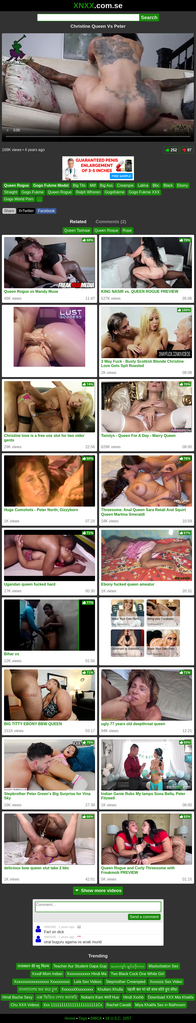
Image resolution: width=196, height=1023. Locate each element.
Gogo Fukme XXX (144, 192)
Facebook (46, 211)
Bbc (156, 185)
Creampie (125, 185)
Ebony (182, 185)
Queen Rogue (16, 185)
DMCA (96, 1018)
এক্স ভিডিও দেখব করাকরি (57, 997)
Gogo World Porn (18, 199)
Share (9, 211)
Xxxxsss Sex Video (166, 982)
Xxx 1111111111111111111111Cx (72, 1005)
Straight (10, 192)
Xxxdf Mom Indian (47, 974)
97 (186, 150)
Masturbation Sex (163, 966)
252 (171, 150)
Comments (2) (110, 221)
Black (168, 185)
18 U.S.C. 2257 (118, 1018)
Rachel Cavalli (118, 1005)
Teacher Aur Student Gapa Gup (80, 966)
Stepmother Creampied (125, 982)
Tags (83, 1018)
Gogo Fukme (32, 192)
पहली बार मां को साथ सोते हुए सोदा (152, 989)
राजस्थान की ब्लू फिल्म (33, 966)
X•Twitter (26, 211)
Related (78, 221)
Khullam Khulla (110, 989)
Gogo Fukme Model (51, 185)
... (39, 199)
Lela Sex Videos (87, 982)
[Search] (88, 17)
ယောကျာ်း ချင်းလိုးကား (127, 966)
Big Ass (106, 185)
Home (70, 1018)
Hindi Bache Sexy (17, 997)
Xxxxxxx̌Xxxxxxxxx (77, 989)
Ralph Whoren (88, 192)
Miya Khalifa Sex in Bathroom (160, 1005)
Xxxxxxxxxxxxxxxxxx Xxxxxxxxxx (42, 982)
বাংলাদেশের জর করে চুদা (38, 989)
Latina (143, 185)
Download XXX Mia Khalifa (171, 997)
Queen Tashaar (77, 230)
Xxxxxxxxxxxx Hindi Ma (86, 974)
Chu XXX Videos (25, 1005)
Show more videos (98, 890)
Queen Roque (106, 230)
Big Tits (79, 185)
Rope (127, 230)
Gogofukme (115, 192)
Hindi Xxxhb (133, 997)
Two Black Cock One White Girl (137, 974)
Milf (93, 185)
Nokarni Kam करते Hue (100, 997)
